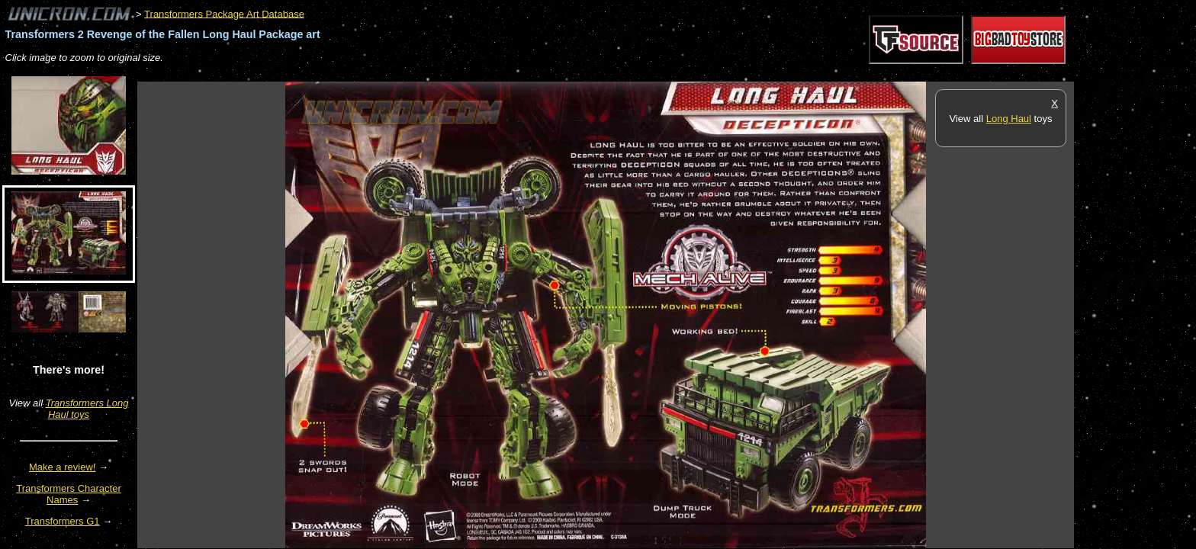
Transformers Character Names (68, 494)
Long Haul (1008, 118)
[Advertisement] (415, 73)
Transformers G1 (62, 521)
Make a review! (62, 467)
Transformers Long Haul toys (87, 408)
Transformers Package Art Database (224, 13)
